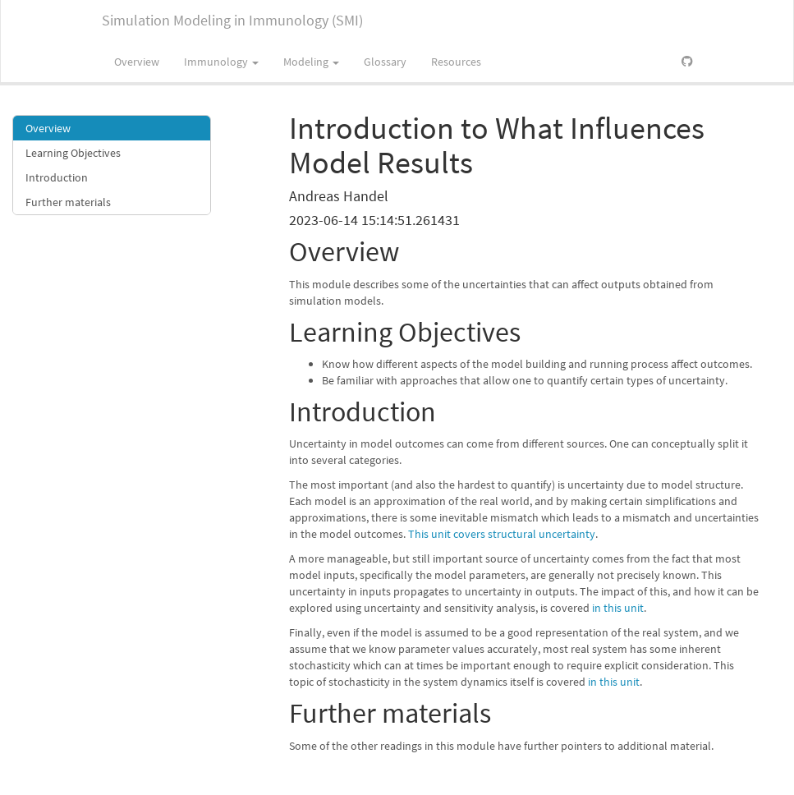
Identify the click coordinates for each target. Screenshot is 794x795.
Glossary (385, 61)
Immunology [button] (221, 61)
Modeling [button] (311, 61)
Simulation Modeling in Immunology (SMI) (232, 20)
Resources (456, 61)
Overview (136, 61)
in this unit (618, 607)
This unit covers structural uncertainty (501, 533)
